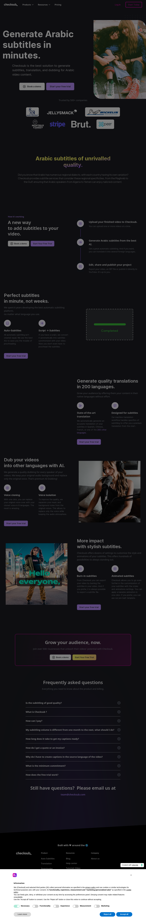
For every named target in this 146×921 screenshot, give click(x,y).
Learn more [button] (22, 914)
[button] (131, 875)
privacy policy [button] (90, 887)
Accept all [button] (124, 914)
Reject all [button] (107, 914)
